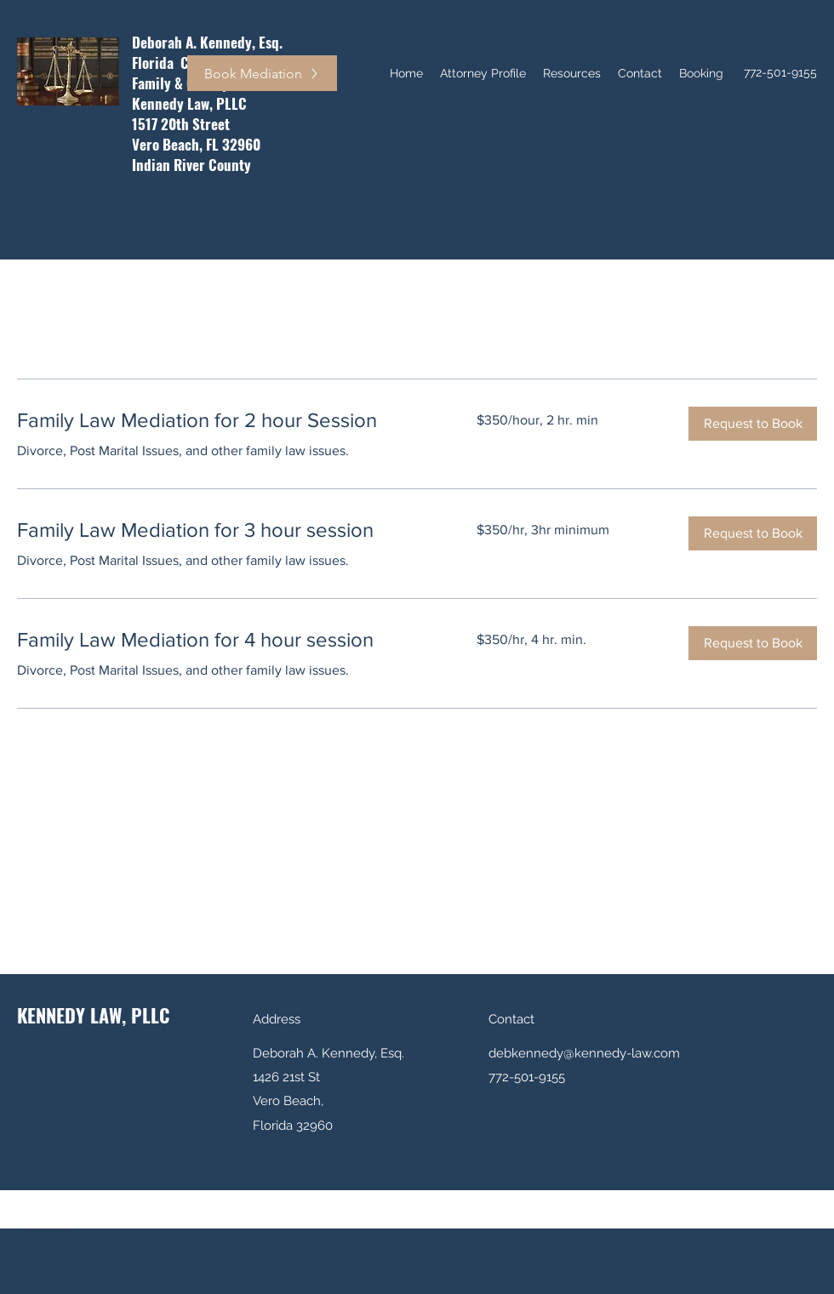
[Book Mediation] (262, 73)
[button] (752, 424)
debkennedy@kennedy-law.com (584, 1053)
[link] (226, 420)
